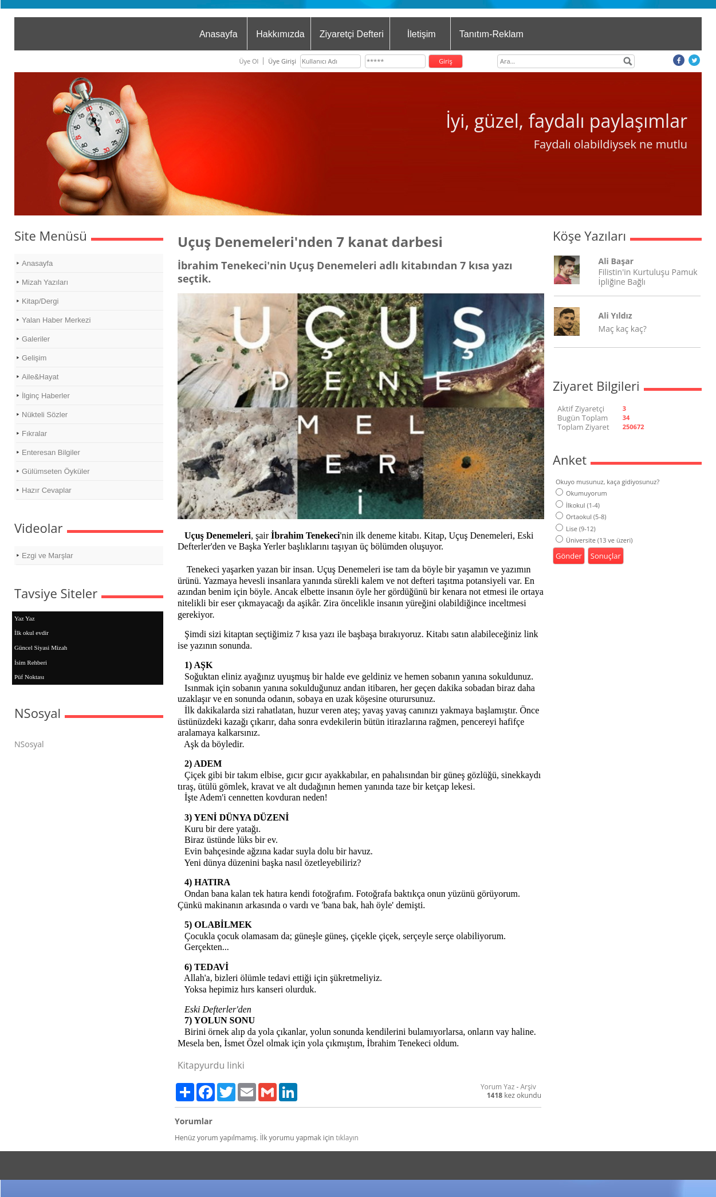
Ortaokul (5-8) (581, 516)
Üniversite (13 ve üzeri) (594, 540)
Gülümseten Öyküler (56, 471)
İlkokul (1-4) (578, 505)
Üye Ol (248, 61)
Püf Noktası (29, 676)
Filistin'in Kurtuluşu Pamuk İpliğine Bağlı (648, 276)
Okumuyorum (581, 493)
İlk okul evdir (31, 632)
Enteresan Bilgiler (51, 452)
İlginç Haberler (46, 395)
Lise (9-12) (576, 528)
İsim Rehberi (30, 662)
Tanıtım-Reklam (491, 34)
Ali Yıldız (615, 315)
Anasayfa (218, 34)
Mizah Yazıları (45, 282)
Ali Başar (616, 261)
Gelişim (34, 358)
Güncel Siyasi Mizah (40, 647)
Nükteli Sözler (45, 414)
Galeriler (36, 339)
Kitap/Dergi (40, 301)
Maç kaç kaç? (623, 328)
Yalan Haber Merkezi (56, 320)
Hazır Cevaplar (47, 490)
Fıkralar (34, 433)
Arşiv (528, 1087)
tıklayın (347, 1138)
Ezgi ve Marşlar (47, 555)
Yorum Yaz (497, 1087)
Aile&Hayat (40, 376)
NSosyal (29, 744)
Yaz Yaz (24, 618)
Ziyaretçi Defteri (352, 34)
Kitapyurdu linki (211, 1065)
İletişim (421, 34)
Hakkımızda (280, 34)
